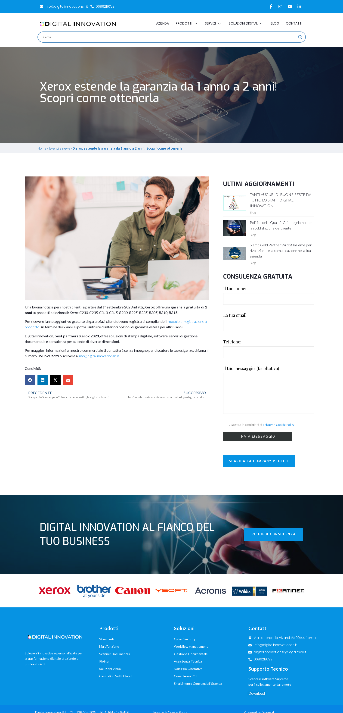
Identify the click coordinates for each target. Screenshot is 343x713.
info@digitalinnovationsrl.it (98, 356)
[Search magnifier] (300, 37)
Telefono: (268, 348)
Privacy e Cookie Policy (278, 425)
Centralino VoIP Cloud (115, 657)
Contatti (294, 23)
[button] (30, 380)
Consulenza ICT (185, 657)
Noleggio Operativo (188, 649)
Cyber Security (184, 620)
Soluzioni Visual (110, 649)
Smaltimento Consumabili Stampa (198, 664)
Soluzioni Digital (246, 23)
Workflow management (191, 627)
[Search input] (169, 37)
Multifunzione (109, 627)
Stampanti (106, 620)
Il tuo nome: (268, 295)
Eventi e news (59, 148)
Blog (274, 23)
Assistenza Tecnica (188, 642)
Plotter (104, 642)
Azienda (162, 23)
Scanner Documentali (114, 635)
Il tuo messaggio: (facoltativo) (268, 390)
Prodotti (187, 23)
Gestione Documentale (191, 635)
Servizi (213, 23)
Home (41, 148)
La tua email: (268, 321)
